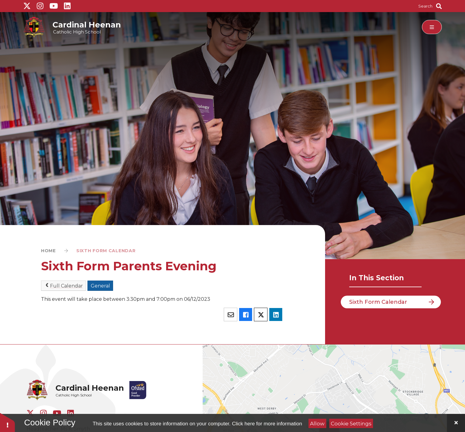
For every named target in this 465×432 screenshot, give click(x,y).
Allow (317, 424)
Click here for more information (267, 424)
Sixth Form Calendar (105, 250)
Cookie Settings (351, 424)
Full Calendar (63, 286)
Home (48, 250)
